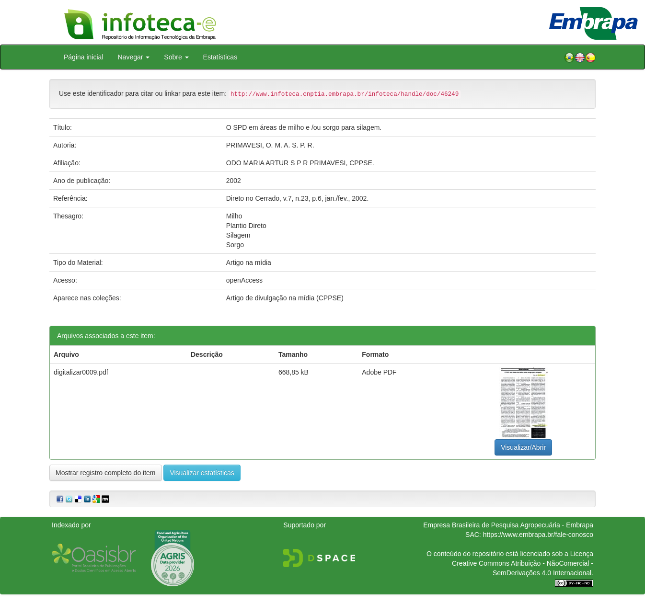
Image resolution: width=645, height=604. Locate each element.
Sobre (176, 57)
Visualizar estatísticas (202, 473)
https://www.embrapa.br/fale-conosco (538, 534)
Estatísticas (220, 57)
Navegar (134, 57)
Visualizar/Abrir (523, 447)
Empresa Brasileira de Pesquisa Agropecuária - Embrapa (508, 525)
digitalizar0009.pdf (81, 372)
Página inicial (84, 57)
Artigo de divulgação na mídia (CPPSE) (285, 298)
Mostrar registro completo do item (106, 473)
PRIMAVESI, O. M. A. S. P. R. (270, 145)
